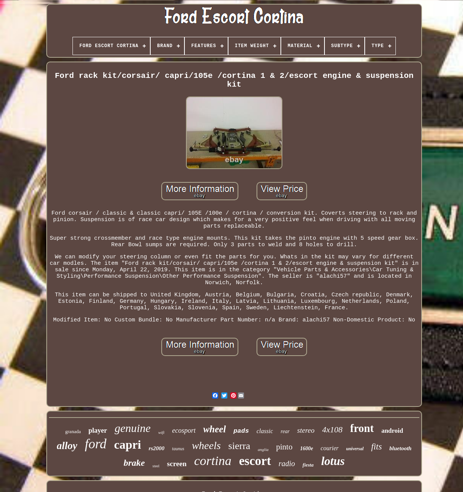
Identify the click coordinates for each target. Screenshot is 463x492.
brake (134, 463)
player (97, 430)
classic (265, 431)
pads (241, 431)
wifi (161, 432)
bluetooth (400, 448)
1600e (306, 448)
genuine (133, 428)
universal (355, 448)
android (392, 430)
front (362, 428)
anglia (263, 449)
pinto (284, 446)
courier (330, 448)
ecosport (183, 430)
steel (156, 466)
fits (376, 446)
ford (96, 444)
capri (127, 444)
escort (255, 461)
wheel (214, 429)
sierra (239, 445)
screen (176, 464)
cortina (212, 461)
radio (287, 463)
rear (285, 431)
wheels (206, 445)
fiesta (307, 465)
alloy (67, 445)
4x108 (332, 429)
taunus (178, 448)
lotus (333, 461)
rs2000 (157, 448)
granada (73, 431)
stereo (306, 430)
